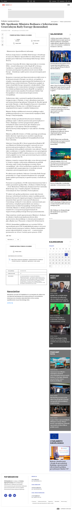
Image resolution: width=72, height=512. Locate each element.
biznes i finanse (53, 293)
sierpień (51, 246)
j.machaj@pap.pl (36, 495)
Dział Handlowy (36, 484)
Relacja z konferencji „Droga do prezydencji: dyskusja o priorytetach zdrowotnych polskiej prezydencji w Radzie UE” (59, 465)
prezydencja (11, 239)
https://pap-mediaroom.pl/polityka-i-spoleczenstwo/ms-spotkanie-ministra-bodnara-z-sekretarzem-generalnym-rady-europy (27, 260)
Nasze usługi (64, 501)
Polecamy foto (54, 353)
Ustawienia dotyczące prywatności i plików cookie (42, 503)
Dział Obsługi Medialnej (38, 492)
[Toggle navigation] (68, 5)
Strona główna (54, 21)
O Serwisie (34, 501)
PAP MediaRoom (11, 477)
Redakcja (34, 476)
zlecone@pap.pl (35, 479)
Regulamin (50, 501)
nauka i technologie (55, 315)
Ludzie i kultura (53, 369)
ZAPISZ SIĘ (10, 303)
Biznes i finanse (53, 395)
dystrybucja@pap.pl (36, 487)
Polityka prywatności (42, 501)
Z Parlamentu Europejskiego (57, 442)
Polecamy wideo (54, 277)
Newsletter (57, 501)
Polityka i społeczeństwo (65, 21)
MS (18, 239)
